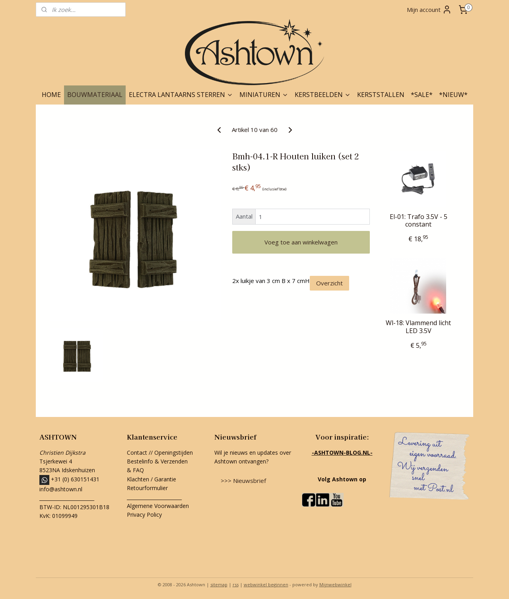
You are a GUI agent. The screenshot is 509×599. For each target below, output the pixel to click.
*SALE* (422, 94)
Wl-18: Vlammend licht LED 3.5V (418, 326)
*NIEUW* (453, 94)
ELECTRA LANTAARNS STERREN (181, 94)
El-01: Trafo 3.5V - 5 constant (418, 220)
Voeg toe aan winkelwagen (301, 242)
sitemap (218, 584)
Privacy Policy (144, 514)
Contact (137, 452)
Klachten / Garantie (151, 479)
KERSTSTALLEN (380, 94)
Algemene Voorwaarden (158, 506)
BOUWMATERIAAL (94, 94)
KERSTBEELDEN (323, 94)
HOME (51, 94)
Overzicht (329, 283)
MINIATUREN (263, 94)
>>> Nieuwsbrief (243, 481)
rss (236, 584)
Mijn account (429, 9)
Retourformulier (148, 488)
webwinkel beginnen (266, 584)
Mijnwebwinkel (335, 584)
